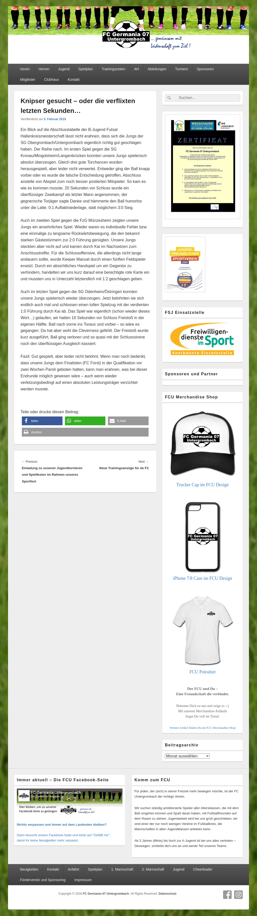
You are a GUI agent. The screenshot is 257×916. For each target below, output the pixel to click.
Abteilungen (157, 69)
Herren (44, 69)
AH (136, 69)
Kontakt (74, 80)
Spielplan (85, 69)
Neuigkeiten (29, 869)
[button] (42, 420)
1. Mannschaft (122, 869)
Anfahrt (73, 869)
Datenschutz (167, 893)
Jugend (64, 69)
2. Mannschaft (153, 869)
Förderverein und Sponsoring (43, 880)
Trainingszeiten (113, 69)
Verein (25, 69)
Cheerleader (203, 869)
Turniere (181, 69)
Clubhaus (51, 80)
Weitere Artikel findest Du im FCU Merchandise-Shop (202, 728)
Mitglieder (27, 80)
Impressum (83, 880)
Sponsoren (205, 69)
